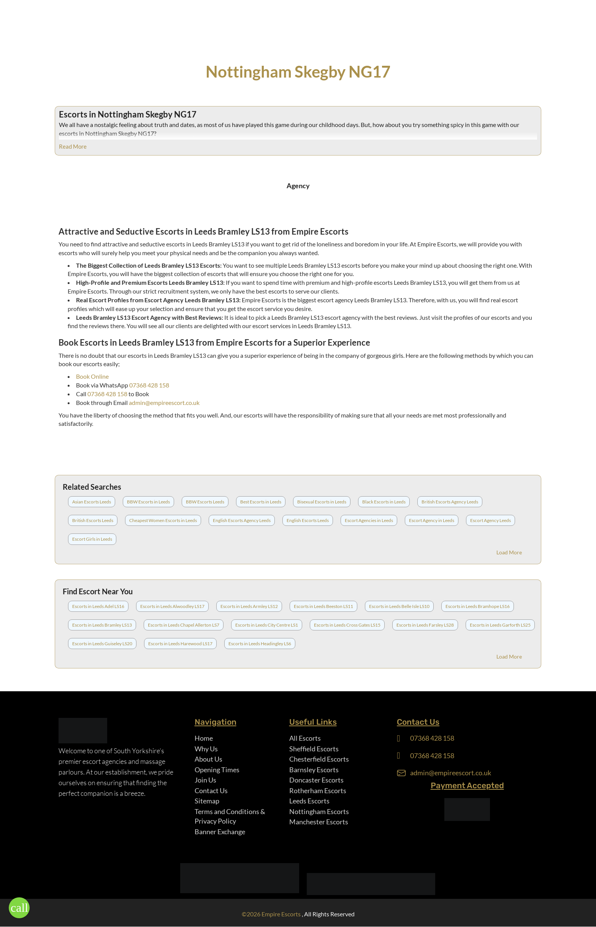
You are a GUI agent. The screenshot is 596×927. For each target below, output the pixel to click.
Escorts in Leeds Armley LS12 (249, 606)
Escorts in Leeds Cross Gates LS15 (347, 625)
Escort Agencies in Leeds (369, 520)
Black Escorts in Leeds (384, 502)
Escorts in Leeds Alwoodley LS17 (172, 606)
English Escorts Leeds (308, 520)
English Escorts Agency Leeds (242, 520)
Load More (509, 552)
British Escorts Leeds (92, 520)
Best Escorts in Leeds (260, 502)
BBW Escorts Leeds (205, 502)
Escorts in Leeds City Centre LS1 (266, 625)
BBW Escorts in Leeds (148, 502)
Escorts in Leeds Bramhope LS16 (477, 606)
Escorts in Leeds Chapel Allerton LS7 (183, 625)
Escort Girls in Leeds (92, 539)
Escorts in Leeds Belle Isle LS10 (399, 606)
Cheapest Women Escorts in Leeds (163, 520)
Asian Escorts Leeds (91, 502)
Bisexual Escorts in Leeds (321, 502)
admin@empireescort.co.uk (164, 402)
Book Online (92, 376)
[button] (19, 907)
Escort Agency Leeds (490, 520)
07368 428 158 (149, 385)
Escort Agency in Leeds (431, 520)
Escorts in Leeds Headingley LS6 (259, 643)
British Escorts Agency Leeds (450, 502)
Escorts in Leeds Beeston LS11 (323, 606)
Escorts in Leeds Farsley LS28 (425, 625)
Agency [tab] (298, 185)
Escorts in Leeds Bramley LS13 (102, 625)
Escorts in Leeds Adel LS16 (98, 606)
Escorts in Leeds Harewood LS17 (180, 643)
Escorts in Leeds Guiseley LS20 (102, 643)
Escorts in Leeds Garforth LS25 (500, 625)
